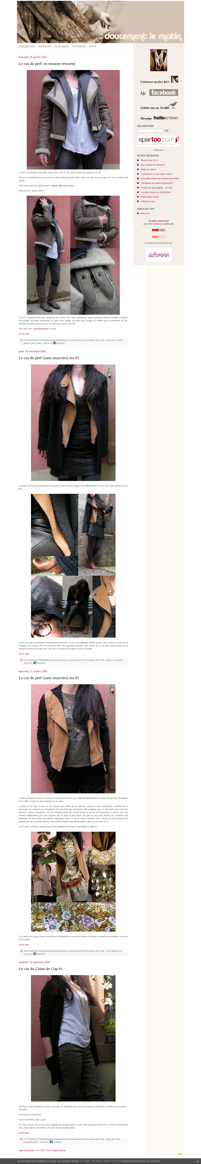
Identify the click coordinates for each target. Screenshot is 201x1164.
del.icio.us (47, 343)
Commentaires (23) (91, 1139)
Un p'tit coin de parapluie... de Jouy (156, 188)
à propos (62, 46)
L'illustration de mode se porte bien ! (157, 183)
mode (108, 340)
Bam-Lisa (145, 213)
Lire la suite (24, 334)
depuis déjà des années (62, 186)
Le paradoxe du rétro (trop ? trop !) (156, 174)
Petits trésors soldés (150, 197)
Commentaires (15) (91, 340)
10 (51, 1150)
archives (45, 46)
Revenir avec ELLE (149, 160)
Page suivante (59, 1150)
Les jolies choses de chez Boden (155, 192)
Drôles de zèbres (148, 169)
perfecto (118, 660)
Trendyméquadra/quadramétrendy (53, 340)
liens (92, 46)
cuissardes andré (30, 1142)
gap (113, 1139)
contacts (78, 46)
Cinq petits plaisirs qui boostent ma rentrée (160, 178)
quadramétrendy (40, 329)
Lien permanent (74, 340)
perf (113, 340)
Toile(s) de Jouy (148, 201)
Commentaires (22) (91, 951)
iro (112, 660)
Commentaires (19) (91, 660)
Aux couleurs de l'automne (153, 165)
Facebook (59, 343)
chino (118, 1139)
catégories (27, 46)
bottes (38, 343)
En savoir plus (153, 1161)
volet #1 (93, 826)
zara (33, 343)
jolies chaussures (160, 221)
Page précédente (26, 1150)
